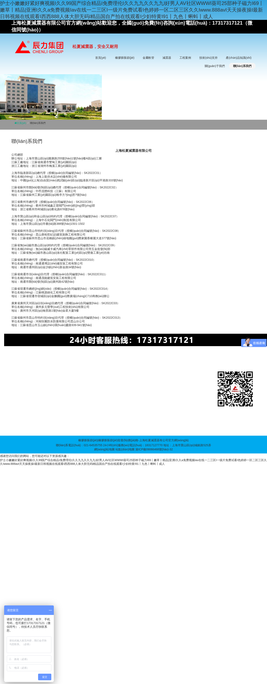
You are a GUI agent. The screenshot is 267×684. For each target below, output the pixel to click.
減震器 (166, 57)
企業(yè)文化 (206, 373)
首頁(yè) (100, 57)
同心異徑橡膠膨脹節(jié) (32, 386)
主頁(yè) (21, 123)
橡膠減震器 (103, 379)
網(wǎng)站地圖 (104, 449)
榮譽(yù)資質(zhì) (209, 404)
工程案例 (185, 57)
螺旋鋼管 (174, 357)
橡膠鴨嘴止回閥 (27, 423)
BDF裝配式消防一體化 (113, 357)
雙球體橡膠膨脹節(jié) (31, 379)
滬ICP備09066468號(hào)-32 (154, 449)
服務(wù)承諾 (206, 398)
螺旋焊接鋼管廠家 (140, 357)
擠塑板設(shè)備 (87, 357)
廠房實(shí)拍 (207, 392)
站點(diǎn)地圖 (125, 449)
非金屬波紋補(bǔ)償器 (72, 392)
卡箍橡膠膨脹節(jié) (29, 404)
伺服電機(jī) (160, 357)
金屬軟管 (148, 57)
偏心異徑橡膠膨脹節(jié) (32, 392)
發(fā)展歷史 (206, 379)
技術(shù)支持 (208, 57)
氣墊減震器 (103, 386)
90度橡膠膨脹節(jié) (29, 398)
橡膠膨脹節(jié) (124, 57)
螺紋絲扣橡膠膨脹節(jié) (32, 411)
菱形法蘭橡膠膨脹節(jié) (32, 417)
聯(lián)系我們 (242, 66)
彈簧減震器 (103, 373)
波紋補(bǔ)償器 (67, 386)
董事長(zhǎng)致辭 (210, 386)
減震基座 (101, 392)
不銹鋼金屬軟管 (68, 379)
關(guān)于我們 (215, 66)
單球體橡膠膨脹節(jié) (31, 373)
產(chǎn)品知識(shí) (238, 57)
